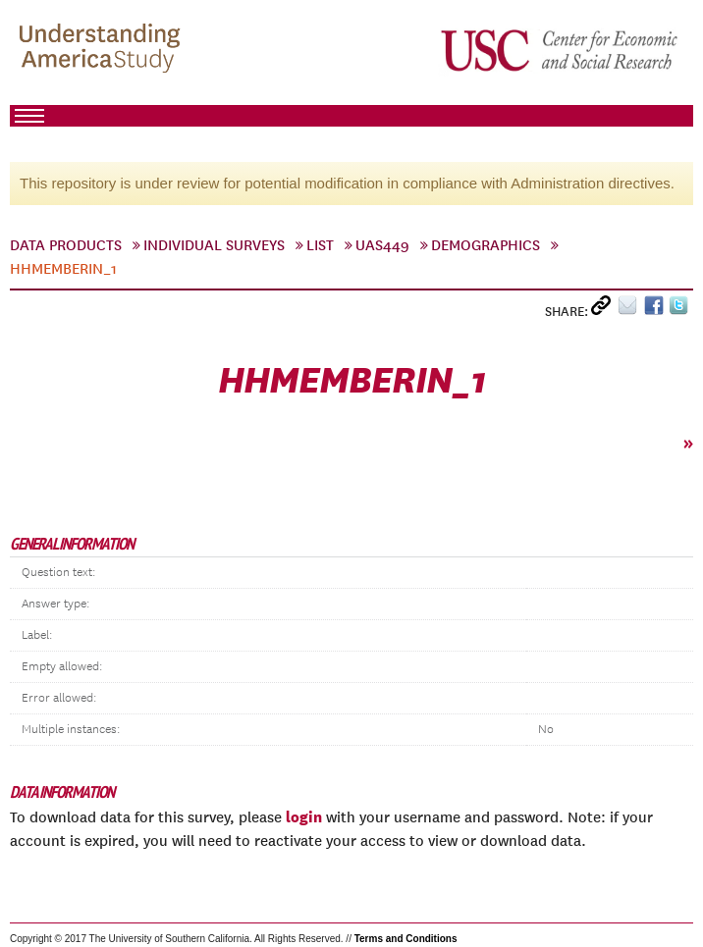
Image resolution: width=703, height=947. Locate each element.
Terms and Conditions (406, 938)
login (304, 816)
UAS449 (382, 245)
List (320, 245)
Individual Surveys (214, 245)
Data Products (66, 245)
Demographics (485, 245)
